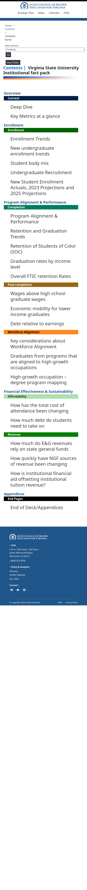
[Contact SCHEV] (11, 590)
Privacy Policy (72, 602)
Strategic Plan (26, 13)
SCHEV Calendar (17, 575)
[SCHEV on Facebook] (24, 590)
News (41, 13)
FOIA (66, 13)
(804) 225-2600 (18, 560)
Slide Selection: (12, 45)
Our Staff (13, 578)
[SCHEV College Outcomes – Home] (43, 6)
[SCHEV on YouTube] (18, 590)
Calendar (54, 13)
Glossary (13, 571)
